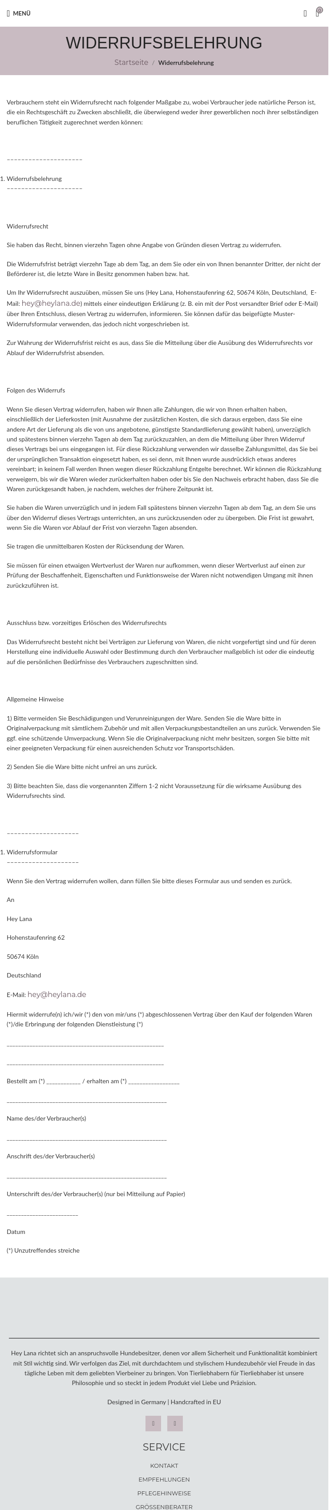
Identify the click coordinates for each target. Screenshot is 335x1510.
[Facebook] (175, 1423)
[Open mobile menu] (18, 13)
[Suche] (305, 13)
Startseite (131, 62)
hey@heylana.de (51, 303)
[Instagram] (153, 1423)
